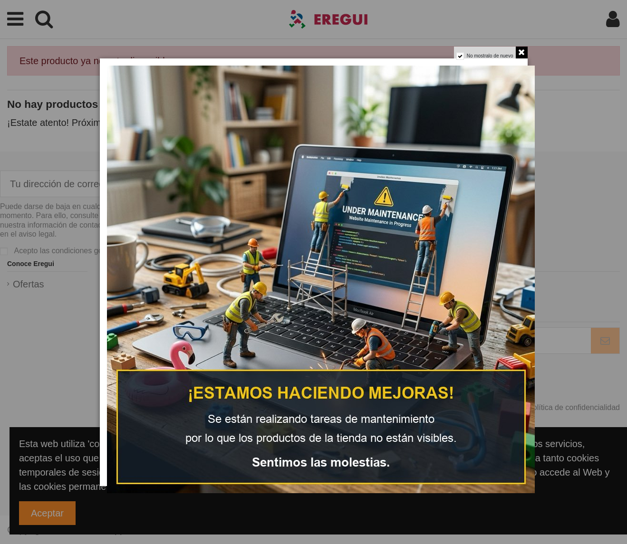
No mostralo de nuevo (490, 55)
